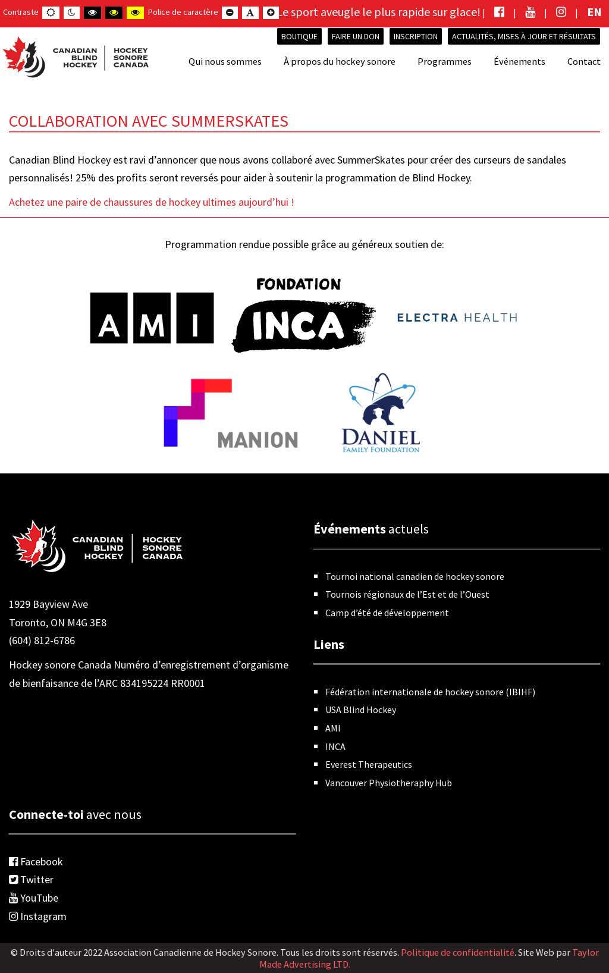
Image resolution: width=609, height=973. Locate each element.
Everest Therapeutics (368, 764)
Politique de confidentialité (457, 952)
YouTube (33, 898)
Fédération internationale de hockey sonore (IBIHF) (430, 692)
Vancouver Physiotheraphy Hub (388, 783)
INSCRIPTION (416, 36)
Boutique (299, 36)
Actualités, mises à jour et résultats (524, 36)
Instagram (38, 916)
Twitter (31, 879)
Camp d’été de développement (387, 613)
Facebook (36, 861)
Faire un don (355, 36)
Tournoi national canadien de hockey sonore (414, 576)
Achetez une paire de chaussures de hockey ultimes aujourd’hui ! (151, 202)
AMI (333, 728)
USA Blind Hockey (360, 709)
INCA (335, 746)
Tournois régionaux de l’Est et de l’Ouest (407, 594)
